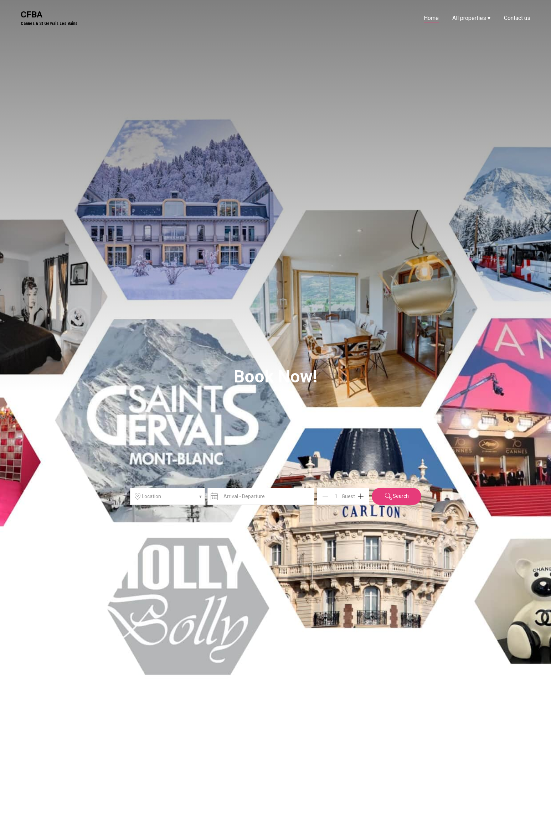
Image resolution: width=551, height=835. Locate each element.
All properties (471, 18)
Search (396, 496)
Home (431, 18)
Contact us (517, 18)
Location (167, 496)
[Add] (360, 496)
